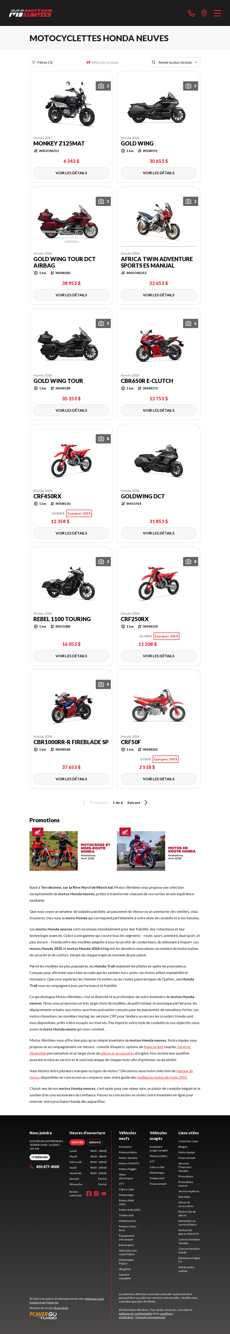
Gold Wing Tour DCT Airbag (64, 262)
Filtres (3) (42, 62)
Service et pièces (188, 1191)
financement (153, 1046)
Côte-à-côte (126, 1189)
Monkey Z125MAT (59, 143)
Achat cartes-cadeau (186, 1269)
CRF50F (131, 742)
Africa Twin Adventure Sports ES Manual (157, 262)
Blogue (182, 1146)
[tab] (77, 1142)
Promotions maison (185, 1183)
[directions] (204, 13)
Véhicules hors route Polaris (128, 1252)
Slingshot (124, 1269)
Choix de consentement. (150, 1317)
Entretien (184, 1196)
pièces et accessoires (117, 1053)
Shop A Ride (61, 1308)
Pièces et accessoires (186, 1204)
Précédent (94, 802)
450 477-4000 (44, 1166)
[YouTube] (104, 1193)
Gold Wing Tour (58, 381)
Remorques (126, 1245)
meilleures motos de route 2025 (162, 1077)
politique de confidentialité (135, 1313)
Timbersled (126, 1215)
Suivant (138, 802)
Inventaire (125, 1146)
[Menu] (217, 13)
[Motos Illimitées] (30, 13)
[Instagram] (96, 1193)
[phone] (191, 13)
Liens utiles (188, 1133)
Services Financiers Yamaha (185, 1167)
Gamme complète (125, 1276)
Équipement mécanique (126, 1237)
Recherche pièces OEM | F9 (188, 1232)
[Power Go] (70, 1315)
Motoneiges (126, 1195)
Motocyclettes (128, 1152)
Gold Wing (137, 143)
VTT (121, 1183)
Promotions (185, 1176)
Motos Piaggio (127, 1169)
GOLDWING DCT (143, 496)
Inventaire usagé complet (159, 1148)
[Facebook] (89, 1193)
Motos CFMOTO (129, 1163)
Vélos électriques (126, 1176)
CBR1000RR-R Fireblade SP (71, 742)
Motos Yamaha (128, 1158)
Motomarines (127, 1221)
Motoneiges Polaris (126, 1261)
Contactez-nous (188, 1141)
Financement (158, 1183)
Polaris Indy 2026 (129, 1209)
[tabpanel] (88, 1167)
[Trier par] (175, 62)
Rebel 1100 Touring (62, 619)
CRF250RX (135, 619)
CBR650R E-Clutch (147, 381)
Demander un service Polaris (187, 1222)
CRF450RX (47, 496)
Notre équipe (186, 1152)
